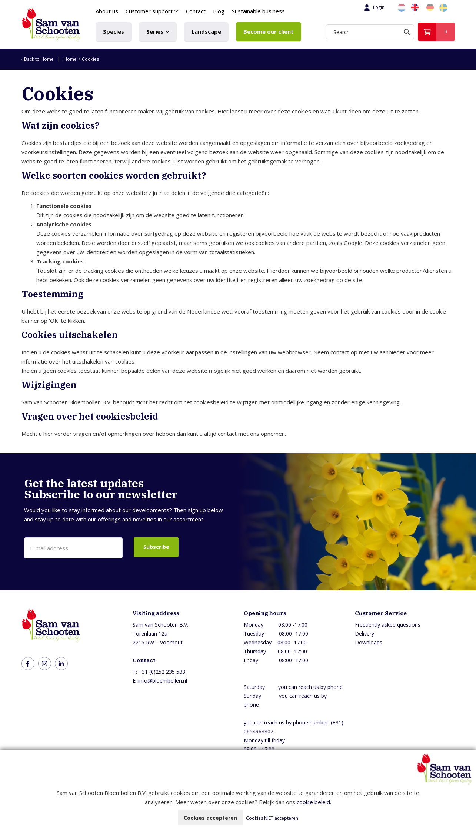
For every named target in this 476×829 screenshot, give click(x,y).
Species (113, 31)
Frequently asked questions (387, 624)
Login (373, 7)
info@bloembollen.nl (162, 680)
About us (107, 11)
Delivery (364, 633)
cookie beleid (313, 802)
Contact (196, 11)
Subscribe (156, 546)
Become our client (268, 31)
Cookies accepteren (210, 817)
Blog (218, 11)
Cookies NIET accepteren (272, 818)
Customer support (149, 11)
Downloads (368, 642)
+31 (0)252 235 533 (162, 671)
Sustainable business (258, 11)
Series (154, 31)
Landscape (206, 31)
